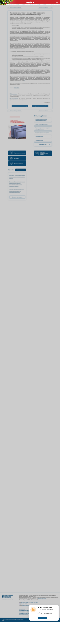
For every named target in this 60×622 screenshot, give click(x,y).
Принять (42, 617)
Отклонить (52, 617)
